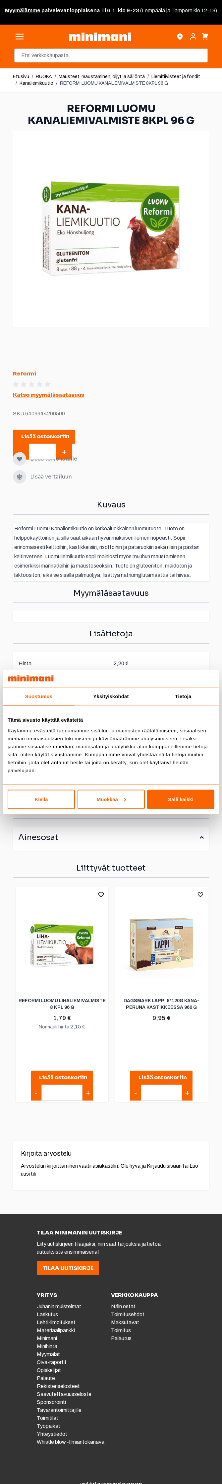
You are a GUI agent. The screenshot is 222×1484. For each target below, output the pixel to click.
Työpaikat (48, 1426)
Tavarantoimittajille (59, 1410)
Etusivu (21, 76)
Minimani (47, 1338)
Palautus (121, 1338)
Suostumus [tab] (39, 696)
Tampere (182, 10)
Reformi (24, 373)
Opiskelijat (49, 1370)
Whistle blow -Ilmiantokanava (70, 1442)
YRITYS (47, 1295)
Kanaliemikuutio (36, 83)
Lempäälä (153, 10)
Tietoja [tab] (183, 696)
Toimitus (121, 1330)
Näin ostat (123, 1306)
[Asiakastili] (193, 37)
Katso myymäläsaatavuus (48, 394)
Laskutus (47, 1314)
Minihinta (47, 1346)
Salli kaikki (181, 799)
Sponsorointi (51, 1402)
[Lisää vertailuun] (19, 476)
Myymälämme (22, 10)
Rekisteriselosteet (58, 1386)
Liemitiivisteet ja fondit (175, 76)
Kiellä (41, 799)
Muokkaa (111, 799)
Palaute (46, 1378)
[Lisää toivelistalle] (19, 459)
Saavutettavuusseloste (64, 1394)
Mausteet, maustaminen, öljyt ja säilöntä (102, 76)
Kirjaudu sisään (164, 1166)
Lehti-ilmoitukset (56, 1322)
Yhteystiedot (52, 1434)
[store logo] (99, 36)
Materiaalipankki (56, 1330)
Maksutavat (125, 1322)
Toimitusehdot (127, 1314)
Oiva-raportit (52, 1362)
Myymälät (48, 1354)
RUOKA (44, 76)
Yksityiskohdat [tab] (111, 696)
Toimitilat (47, 1418)
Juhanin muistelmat (59, 1306)
